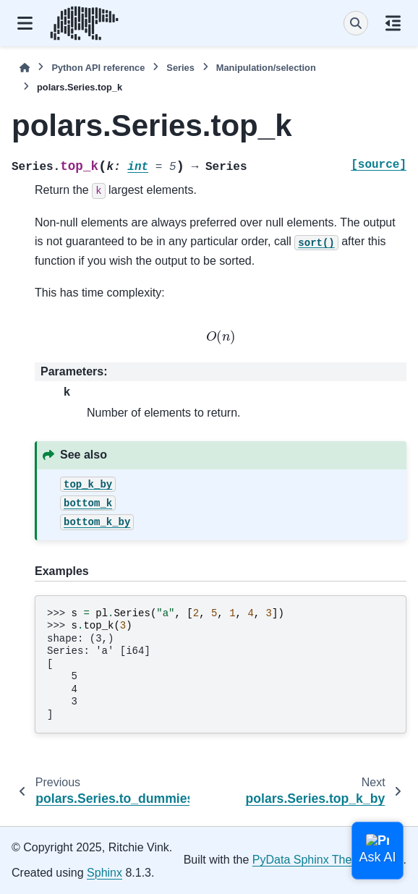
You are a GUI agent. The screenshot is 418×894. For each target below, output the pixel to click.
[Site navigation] (25, 23)
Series (180, 67)
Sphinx (104, 873)
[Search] (356, 23)
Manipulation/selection (266, 67)
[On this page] (393, 23)
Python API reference (98, 67)
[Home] (25, 67)
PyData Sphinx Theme (310, 859)
